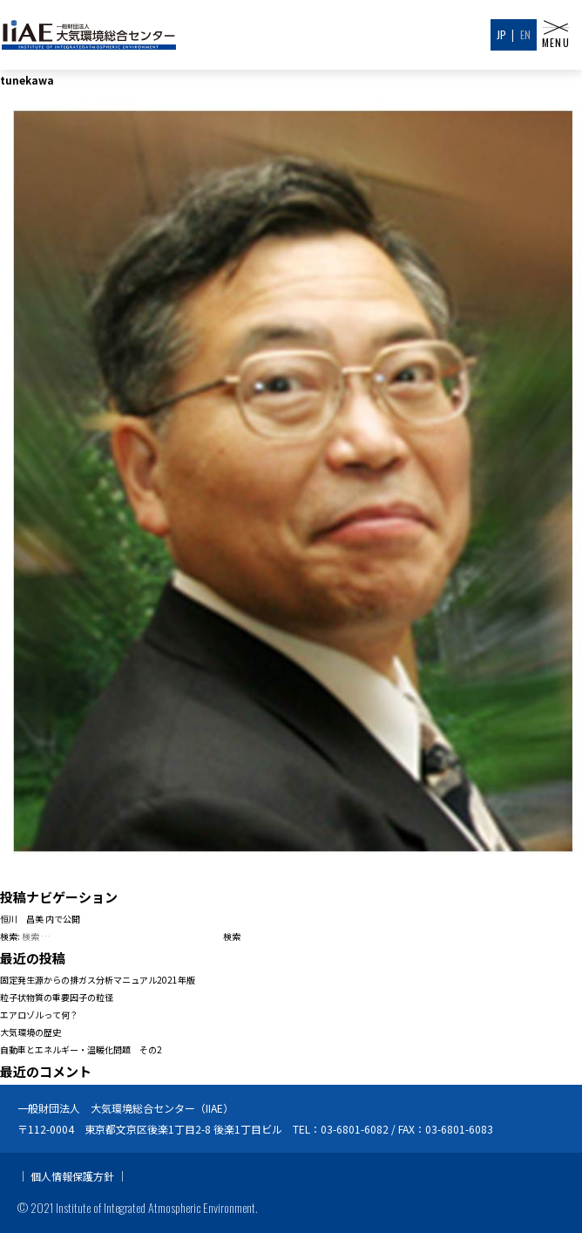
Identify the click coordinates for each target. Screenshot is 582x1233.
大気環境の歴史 (30, 1032)
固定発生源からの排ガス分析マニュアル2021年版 (97, 979)
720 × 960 (148, 875)
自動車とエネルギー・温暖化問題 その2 (81, 1049)
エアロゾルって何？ (39, 1014)
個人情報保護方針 (72, 1175)
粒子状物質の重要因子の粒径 (56, 997)
